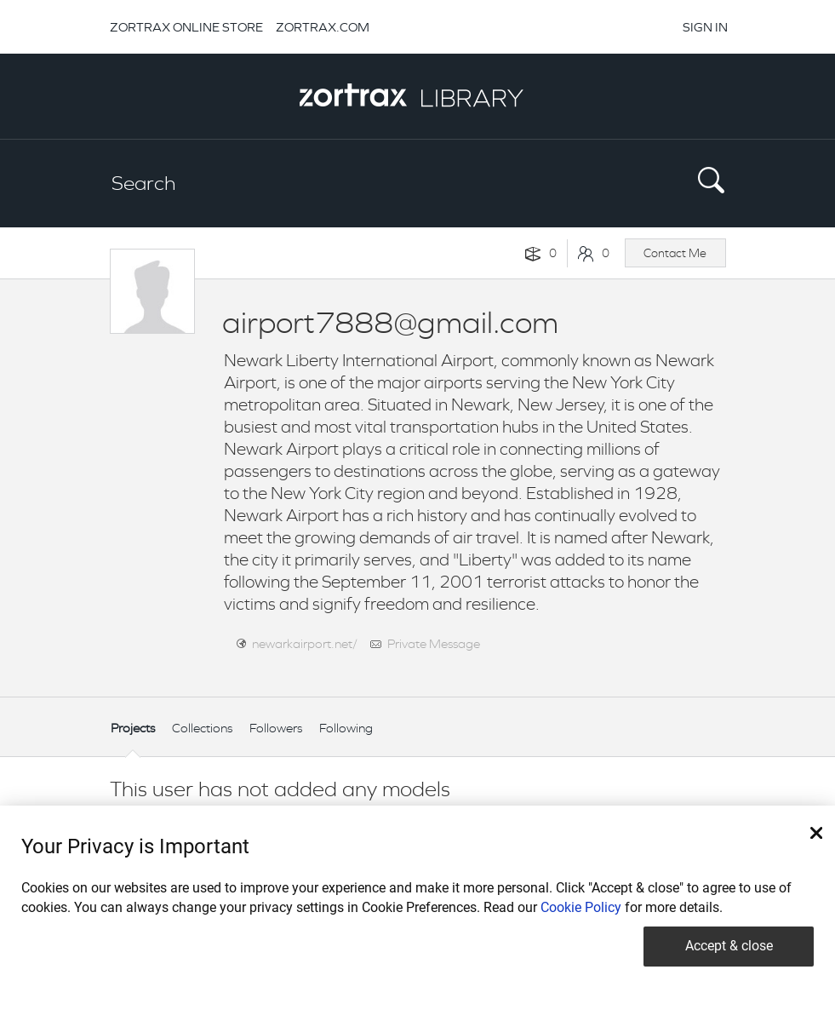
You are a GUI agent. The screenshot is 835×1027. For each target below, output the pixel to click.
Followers (275, 727)
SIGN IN (705, 27)
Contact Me (674, 253)
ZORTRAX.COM (322, 27)
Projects (133, 727)
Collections (202, 727)
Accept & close (729, 946)
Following (346, 727)
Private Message (433, 643)
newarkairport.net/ (304, 643)
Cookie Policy (580, 907)
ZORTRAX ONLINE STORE (186, 27)
